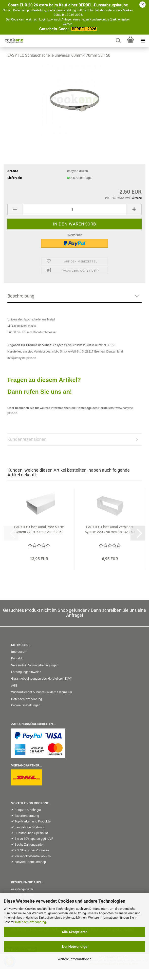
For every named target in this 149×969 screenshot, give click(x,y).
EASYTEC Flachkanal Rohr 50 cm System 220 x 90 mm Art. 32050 (39, 529)
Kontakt (16, 658)
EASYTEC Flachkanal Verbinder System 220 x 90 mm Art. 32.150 (110, 529)
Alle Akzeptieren (75, 932)
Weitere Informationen (74, 959)
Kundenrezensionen (27, 439)
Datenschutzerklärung (30, 922)
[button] (14, 209)
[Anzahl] (74, 209)
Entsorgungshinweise (26, 672)
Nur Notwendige (74, 947)
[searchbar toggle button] (118, 41)
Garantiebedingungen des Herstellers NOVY (41, 678)
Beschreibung (20, 295)
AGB (14, 685)
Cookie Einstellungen (25, 705)
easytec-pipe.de (22, 889)
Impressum (19, 651)
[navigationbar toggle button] (143, 41)
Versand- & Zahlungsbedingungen (34, 665)
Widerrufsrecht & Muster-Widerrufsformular (41, 692)
